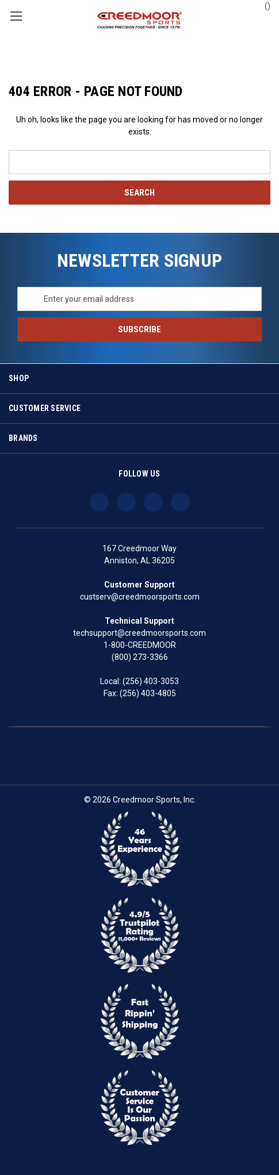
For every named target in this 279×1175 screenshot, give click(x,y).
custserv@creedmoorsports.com (140, 596)
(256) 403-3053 (151, 681)
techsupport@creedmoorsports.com (139, 633)
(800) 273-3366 (140, 657)
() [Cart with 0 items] (262, 5)
